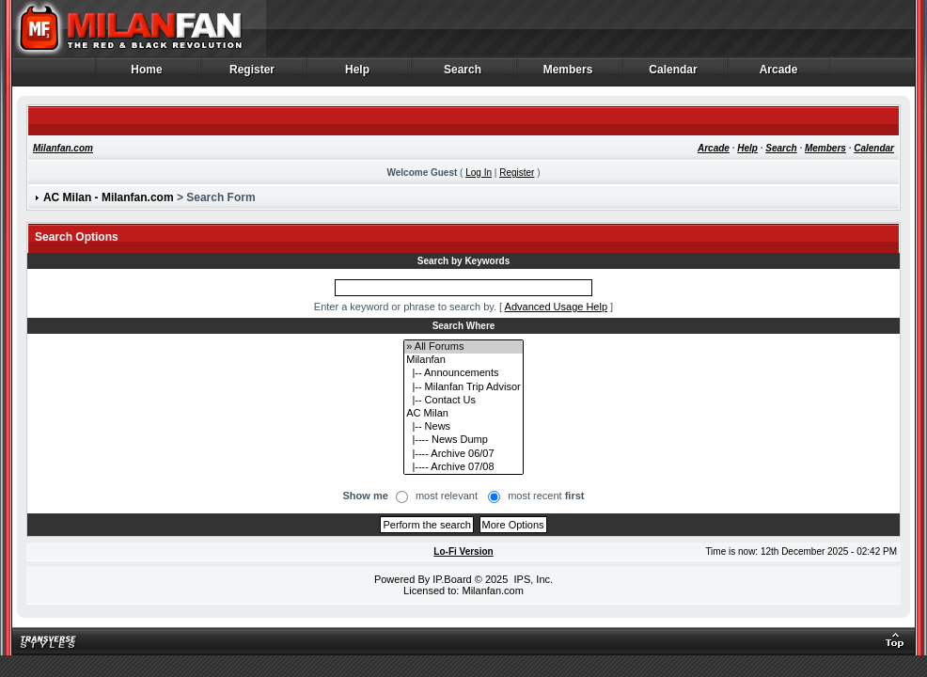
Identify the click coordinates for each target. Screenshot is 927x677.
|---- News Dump (463, 440)
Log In (478, 172)
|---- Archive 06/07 (463, 454)
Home (147, 74)
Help (358, 74)
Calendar (673, 74)
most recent (546, 495)
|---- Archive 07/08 (463, 467)
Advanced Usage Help (556, 306)
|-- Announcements (463, 373)
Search (463, 74)
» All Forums (463, 347)
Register (252, 74)
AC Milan (463, 413)
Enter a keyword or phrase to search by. (405, 306)
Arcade (779, 74)
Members (568, 74)
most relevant (447, 495)
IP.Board (451, 579)
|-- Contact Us (463, 400)
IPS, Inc (531, 579)
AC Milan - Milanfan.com (108, 197)
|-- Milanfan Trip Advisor (463, 387)
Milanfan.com (63, 148)
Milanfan (463, 360)
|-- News (463, 426)
